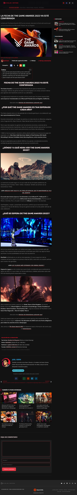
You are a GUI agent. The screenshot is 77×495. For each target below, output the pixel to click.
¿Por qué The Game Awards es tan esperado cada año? (17, 73)
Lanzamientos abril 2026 (14, 7)
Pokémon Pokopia (30, 7)
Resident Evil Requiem (13, 340)
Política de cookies (71, 489)
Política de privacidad (66, 491)
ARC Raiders (41, 7)
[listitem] (63, 3)
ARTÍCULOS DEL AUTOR (18, 370)
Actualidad (15, 57)
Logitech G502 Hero (12, 344)
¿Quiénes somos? (55, 489)
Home (2, 57)
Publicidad (61, 489)
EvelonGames (27, 328)
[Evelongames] (10, 3)
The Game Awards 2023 (16, 326)
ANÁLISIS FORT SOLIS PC (12, 190)
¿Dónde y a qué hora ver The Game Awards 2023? (15, 75)
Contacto (65, 489)
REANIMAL (8, 342)
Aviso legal (59, 491)
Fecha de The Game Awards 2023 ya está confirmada (16, 72)
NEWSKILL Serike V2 (11, 347)
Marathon (36, 7)
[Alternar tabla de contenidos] (29, 70)
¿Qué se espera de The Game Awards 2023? (14, 77)
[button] (11, 65)
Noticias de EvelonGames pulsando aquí (30, 102)
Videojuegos (8, 57)
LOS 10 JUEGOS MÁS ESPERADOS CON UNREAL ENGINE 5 (28, 265)
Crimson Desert (23, 7)
